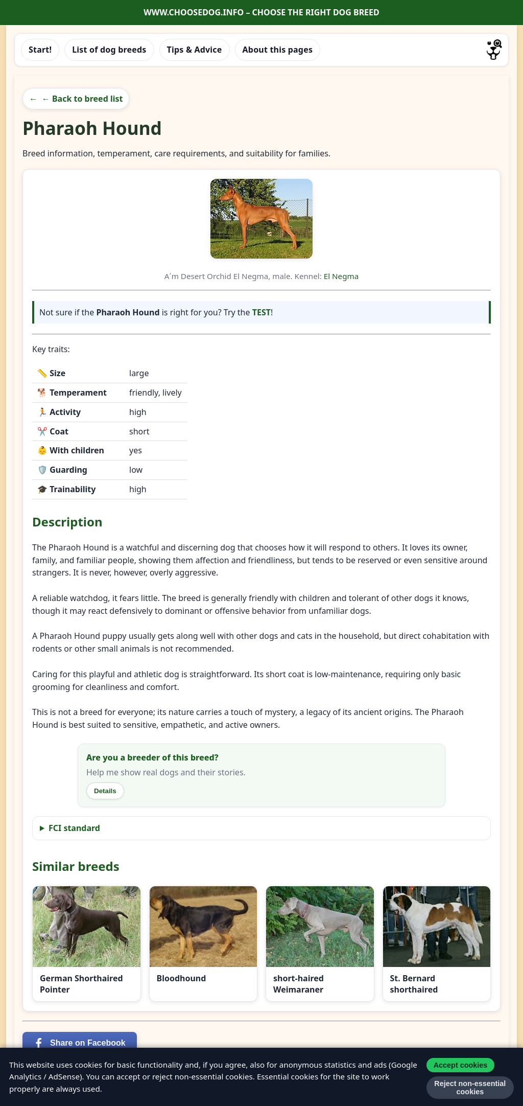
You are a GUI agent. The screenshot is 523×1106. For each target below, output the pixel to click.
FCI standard (74, 828)
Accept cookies (461, 1065)
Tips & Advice (194, 49)
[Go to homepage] (494, 49)
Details (105, 791)
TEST (261, 312)
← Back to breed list (82, 98)
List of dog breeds (109, 49)
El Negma (341, 276)
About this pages (278, 49)
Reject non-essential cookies (470, 1087)
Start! (40, 49)
